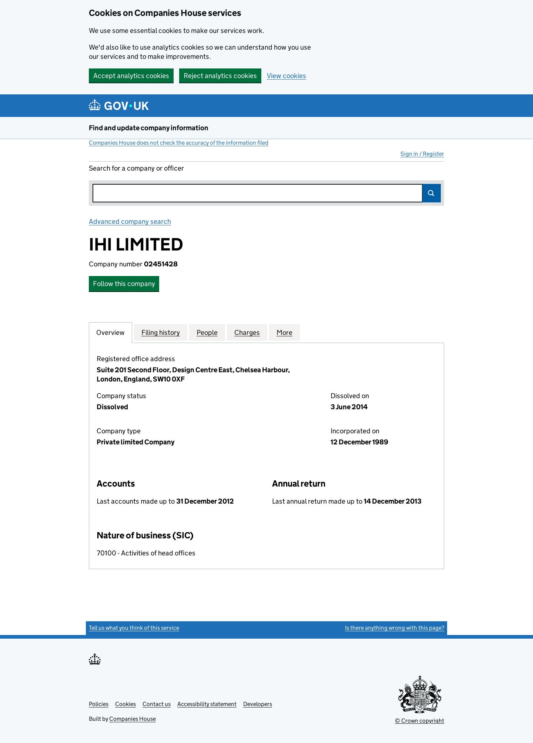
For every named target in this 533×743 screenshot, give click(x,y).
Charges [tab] (247, 332)
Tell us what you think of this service (134, 627)
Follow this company (124, 283)
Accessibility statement (207, 703)
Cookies (125, 703)
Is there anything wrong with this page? (394, 627)
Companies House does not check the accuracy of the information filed (178, 142)
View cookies (286, 75)
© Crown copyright (419, 720)
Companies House (132, 718)
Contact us (157, 703)
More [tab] (284, 332)
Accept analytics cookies (131, 75)
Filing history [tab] (160, 332)
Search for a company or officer (136, 168)
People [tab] (207, 332)
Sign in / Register (422, 153)
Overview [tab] (110, 332)
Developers (257, 703)
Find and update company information (148, 128)
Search (431, 193)
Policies (98, 703)
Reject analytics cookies (220, 75)
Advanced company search (130, 221)
